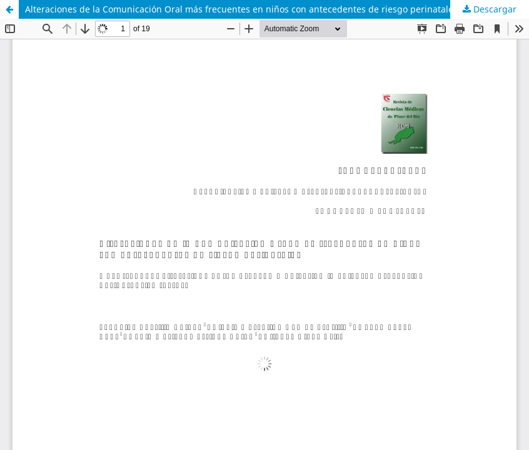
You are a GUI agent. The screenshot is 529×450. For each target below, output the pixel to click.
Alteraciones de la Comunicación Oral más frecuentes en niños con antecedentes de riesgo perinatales (241, 9)
